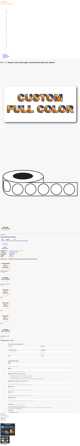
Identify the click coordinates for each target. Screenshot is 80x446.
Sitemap (8, 47)
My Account (7, 49)
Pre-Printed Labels (6, 56)
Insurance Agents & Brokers (12, 18)
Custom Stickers (8, 33)
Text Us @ (4, 421)
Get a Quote (9, 35)
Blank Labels (5, 57)
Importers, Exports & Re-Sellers (13, 20)
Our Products (7, 8)
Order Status (9, 45)
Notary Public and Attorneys (12, 21)
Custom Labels (5, 55)
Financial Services (10, 25)
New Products (9, 12)
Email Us (2, 422)
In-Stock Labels (10, 9)
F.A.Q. (8, 42)
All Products (5, 54)
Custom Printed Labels (11, 10)
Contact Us (7, 43)
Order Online (2, 234)
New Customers (10, 52)
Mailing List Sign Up (11, 46)
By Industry (7, 15)
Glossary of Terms (10, 41)
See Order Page (12, 253)
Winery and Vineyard (11, 19)
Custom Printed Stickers (11, 24)
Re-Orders (7, 48)
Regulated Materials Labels (12, 30)
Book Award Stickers (11, 32)
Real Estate (9, 28)
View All (8, 16)
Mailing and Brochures (11, 26)
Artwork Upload (10, 36)
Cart (5, 50)
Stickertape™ (9, 27)
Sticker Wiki (9, 40)
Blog (8, 39)
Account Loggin (10, 51)
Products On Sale (10, 11)
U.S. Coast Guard (10, 29)
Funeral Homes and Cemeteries (12, 31)
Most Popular (9, 13)
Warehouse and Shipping (11, 23)
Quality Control (10, 17)
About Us (6, 37)
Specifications (5, 243)
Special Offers (9, 14)
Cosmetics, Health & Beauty (12, 22)
